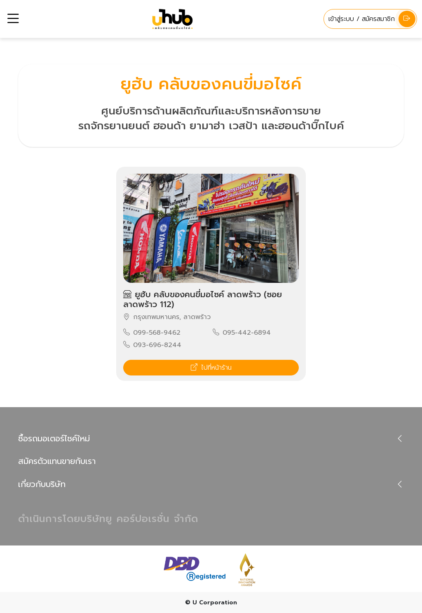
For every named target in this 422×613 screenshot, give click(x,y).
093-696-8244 (152, 345)
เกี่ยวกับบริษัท (42, 484)
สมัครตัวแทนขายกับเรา (57, 461)
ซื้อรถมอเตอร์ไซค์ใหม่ (54, 438)
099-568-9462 (152, 333)
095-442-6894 (242, 333)
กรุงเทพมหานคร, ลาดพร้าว (167, 317)
